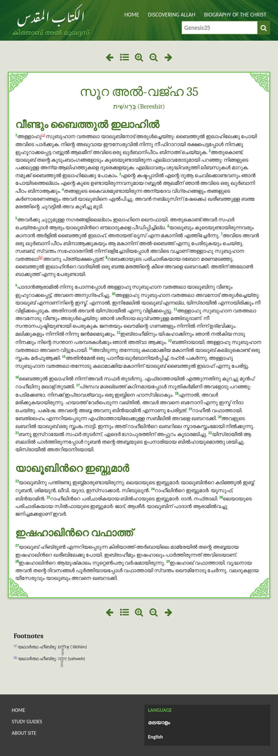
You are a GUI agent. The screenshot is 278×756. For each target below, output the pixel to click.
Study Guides (27, 722)
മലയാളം (159, 723)
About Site (24, 733)
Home (131, 14)
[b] (40, 257)
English (155, 737)
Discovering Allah (171, 14)
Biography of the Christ (235, 14)
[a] (43, 135)
